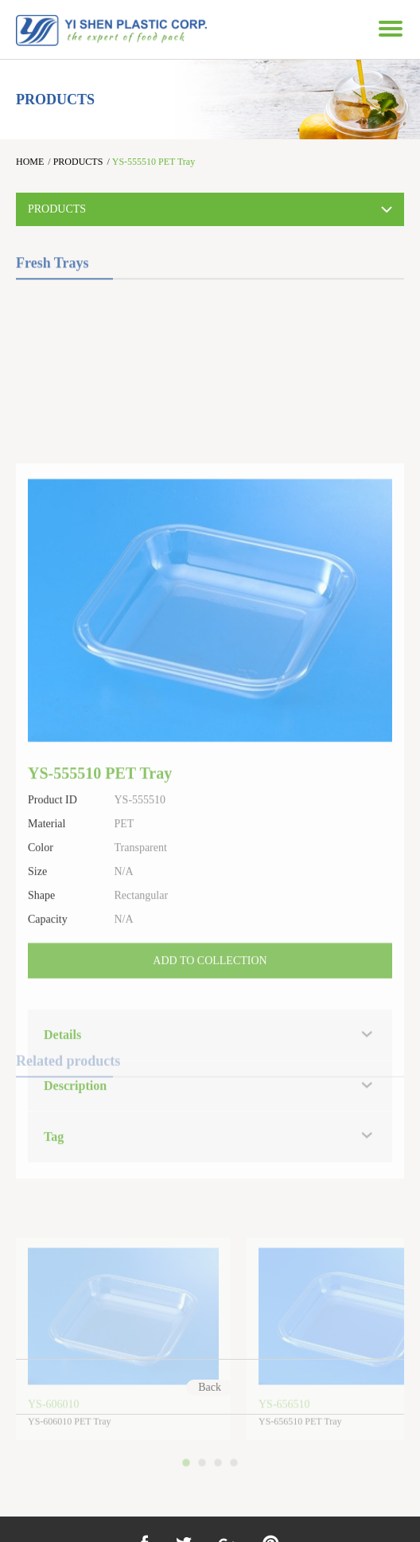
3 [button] (220, 1493)
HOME (30, 161)
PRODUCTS (78, 161)
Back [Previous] (209, 1387)
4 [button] (236, 1493)
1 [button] (188, 1493)
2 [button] (204, 1493)
